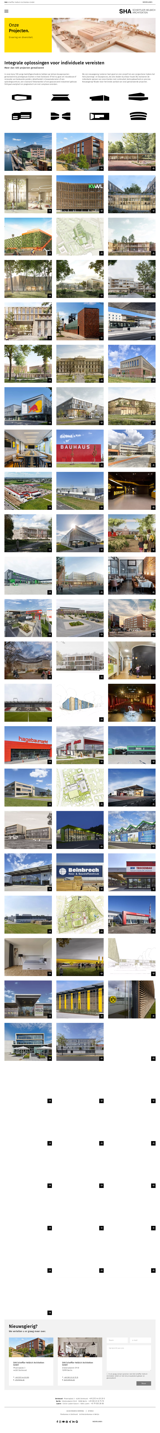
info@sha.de (19, 1380)
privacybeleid (132, 1376)
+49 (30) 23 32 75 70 (71, 1378)
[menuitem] (6, 11)
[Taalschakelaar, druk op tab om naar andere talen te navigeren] (147, 2)
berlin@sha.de (69, 1380)
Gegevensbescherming (75, 1411)
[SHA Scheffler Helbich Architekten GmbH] (137, 11)
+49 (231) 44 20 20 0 (97, 1399)
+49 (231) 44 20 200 (22, 1378)
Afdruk (91, 1411)
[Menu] (6, 11)
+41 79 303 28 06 (97, 1404)
